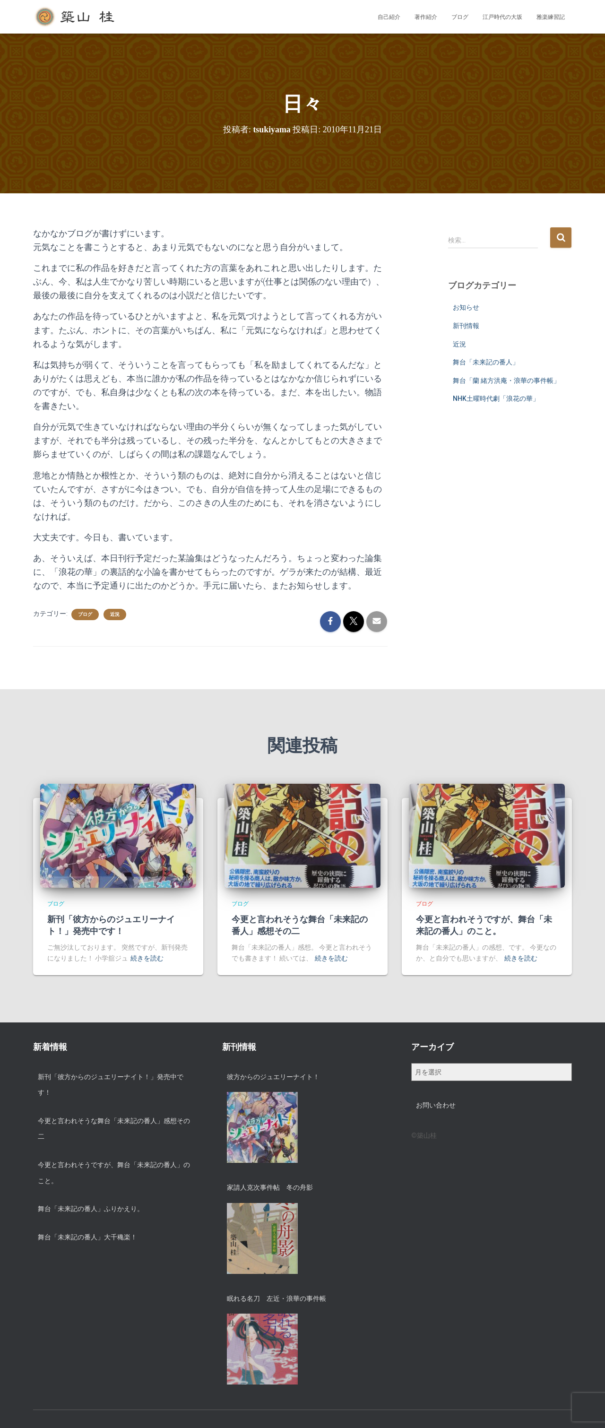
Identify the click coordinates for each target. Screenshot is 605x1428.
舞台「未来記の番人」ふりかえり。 (91, 1208)
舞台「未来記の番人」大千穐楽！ (87, 1237)
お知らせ (466, 307)
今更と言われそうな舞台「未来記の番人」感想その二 (114, 1129)
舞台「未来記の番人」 (486, 362)
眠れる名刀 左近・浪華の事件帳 (276, 1298)
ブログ (459, 17)
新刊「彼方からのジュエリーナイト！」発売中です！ (110, 1085)
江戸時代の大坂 (502, 17)
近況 (115, 614)
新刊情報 (466, 325)
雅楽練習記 (550, 17)
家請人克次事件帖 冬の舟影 (270, 1187)
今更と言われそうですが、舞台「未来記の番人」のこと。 (114, 1173)
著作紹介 (426, 17)
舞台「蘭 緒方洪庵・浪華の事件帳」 (506, 380)
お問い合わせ (436, 1105)
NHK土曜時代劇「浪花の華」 (496, 398)
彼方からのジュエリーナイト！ (273, 1077)
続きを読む (147, 958)
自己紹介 (389, 17)
